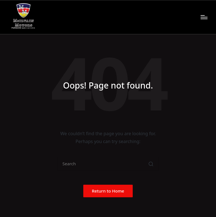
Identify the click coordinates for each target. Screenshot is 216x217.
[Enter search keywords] (108, 164)
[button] (150, 164)
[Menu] (204, 17)
